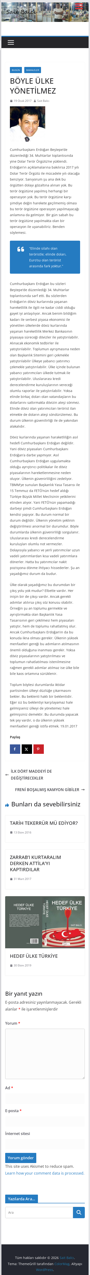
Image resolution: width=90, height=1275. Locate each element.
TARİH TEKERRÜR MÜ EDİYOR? (44, 823)
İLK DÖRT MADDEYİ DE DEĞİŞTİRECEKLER (28, 775)
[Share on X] (27, 749)
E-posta (13, 1110)
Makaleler (32, 70)
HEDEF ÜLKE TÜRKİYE (34, 956)
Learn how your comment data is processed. (44, 1173)
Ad (9, 1087)
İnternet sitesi (17, 1133)
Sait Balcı (43, 101)
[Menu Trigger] (79, 8)
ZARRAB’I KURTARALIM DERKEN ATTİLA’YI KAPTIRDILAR (35, 863)
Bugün (16, 70)
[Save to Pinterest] (38, 749)
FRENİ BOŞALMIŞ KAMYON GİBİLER (50, 789)
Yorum (12, 1023)
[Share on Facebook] (15, 749)
